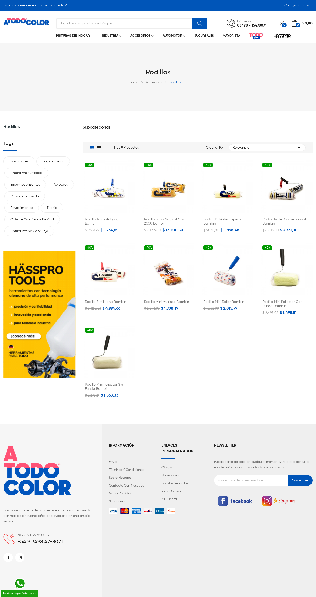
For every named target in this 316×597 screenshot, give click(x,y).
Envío (113, 462)
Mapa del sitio (120, 493)
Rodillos (11, 127)
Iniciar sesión (171, 491)
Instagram (19, 557)
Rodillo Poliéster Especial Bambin (223, 221)
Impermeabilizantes (25, 184)
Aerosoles (61, 184)
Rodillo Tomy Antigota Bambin (102, 221)
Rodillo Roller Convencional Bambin (284, 221)
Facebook (8, 557)
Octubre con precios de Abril (32, 219)
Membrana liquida (24, 196)
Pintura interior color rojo (29, 231)
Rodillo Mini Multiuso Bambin (166, 302)
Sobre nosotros (120, 477)
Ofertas (166, 467)
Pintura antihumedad (26, 173)
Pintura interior (53, 161)
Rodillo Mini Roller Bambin (223, 302)
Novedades (170, 475)
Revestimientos (21, 207)
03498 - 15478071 (251, 25)
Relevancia (267, 147)
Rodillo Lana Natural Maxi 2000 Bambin (164, 221)
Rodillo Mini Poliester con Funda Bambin (282, 304)
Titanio (52, 207)
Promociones (19, 161)
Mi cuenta (169, 499)
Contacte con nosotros (126, 485)
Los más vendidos (174, 483)
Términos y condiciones (126, 469)
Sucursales (117, 501)
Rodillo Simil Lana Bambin (105, 302)
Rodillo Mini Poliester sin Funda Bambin (104, 387)
